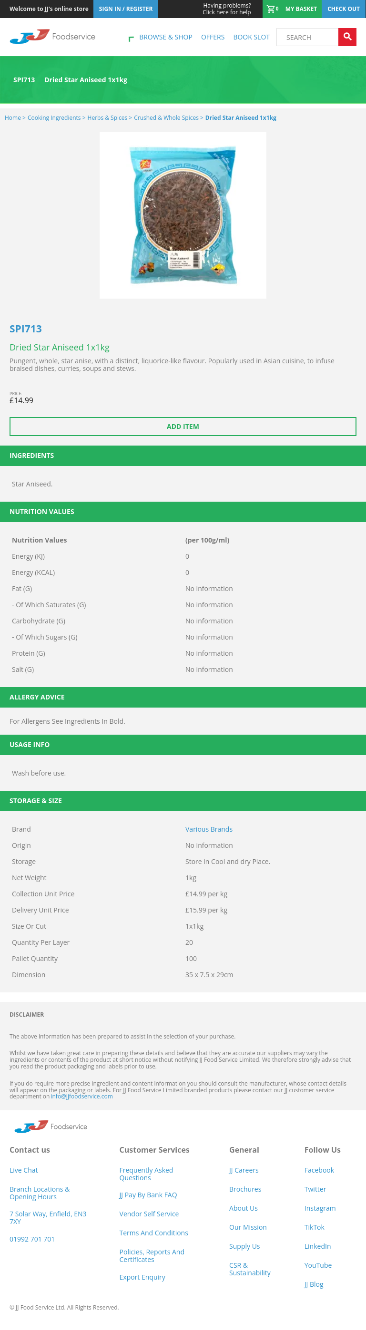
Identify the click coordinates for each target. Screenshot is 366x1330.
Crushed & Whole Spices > (168, 118)
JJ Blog (314, 1284)
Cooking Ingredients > (57, 118)
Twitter (315, 1189)
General (244, 1150)
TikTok (315, 1227)
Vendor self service (149, 1213)
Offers (212, 36)
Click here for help (227, 9)
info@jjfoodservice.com (81, 1096)
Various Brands (209, 829)
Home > (15, 118)
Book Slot (251, 36)
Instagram (320, 1208)
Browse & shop (166, 36)
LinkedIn (318, 1246)
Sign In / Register (126, 9)
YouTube (318, 1265)
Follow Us (323, 1150)
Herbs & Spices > (110, 118)
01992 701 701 (32, 1238)
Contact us (30, 1150)
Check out (343, 9)
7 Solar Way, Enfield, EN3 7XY (48, 1217)
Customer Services (155, 1150)
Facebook (319, 1170)
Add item (183, 426)
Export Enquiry (142, 1276)
